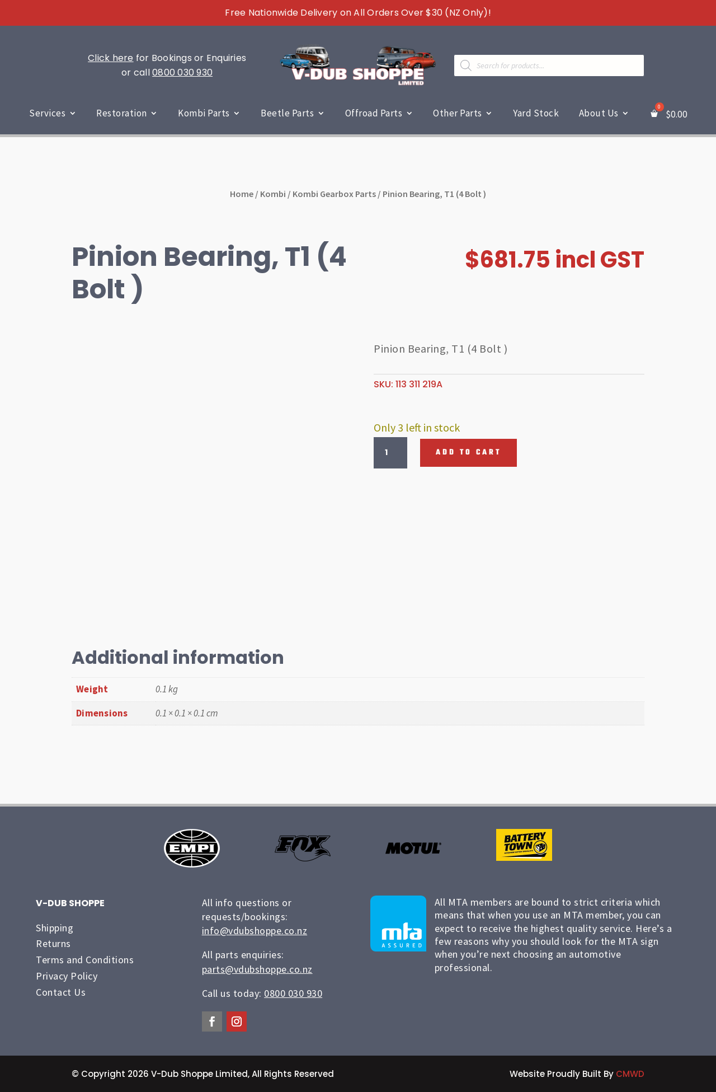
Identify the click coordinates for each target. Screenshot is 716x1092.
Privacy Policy (66, 975)
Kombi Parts (204, 113)
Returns (53, 943)
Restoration (121, 113)
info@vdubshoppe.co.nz (255, 930)
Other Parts (457, 113)
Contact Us (61, 992)
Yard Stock (536, 113)
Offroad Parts (374, 113)
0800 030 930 (182, 72)
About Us (599, 113)
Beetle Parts (287, 113)
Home (241, 193)
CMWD (630, 1074)
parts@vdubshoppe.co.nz (257, 969)
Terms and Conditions (85, 959)
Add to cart (468, 452)
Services (47, 113)
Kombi (273, 193)
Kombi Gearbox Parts (334, 193)
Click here (111, 57)
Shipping (54, 927)
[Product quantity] (390, 452)
